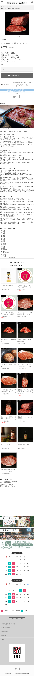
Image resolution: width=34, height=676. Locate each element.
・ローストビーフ (22, 85)
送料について (4, 631)
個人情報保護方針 (5, 627)
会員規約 (3, 635)
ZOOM (18, 36)
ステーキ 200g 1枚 (11, 57)
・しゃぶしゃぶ (18, 84)
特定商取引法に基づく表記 (8, 624)
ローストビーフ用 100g (12, 59)
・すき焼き (29, 82)
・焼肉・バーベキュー (18, 82)
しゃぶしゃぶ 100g (10, 55)
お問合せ (3, 639)
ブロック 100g (9, 61)
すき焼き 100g (9, 53)
